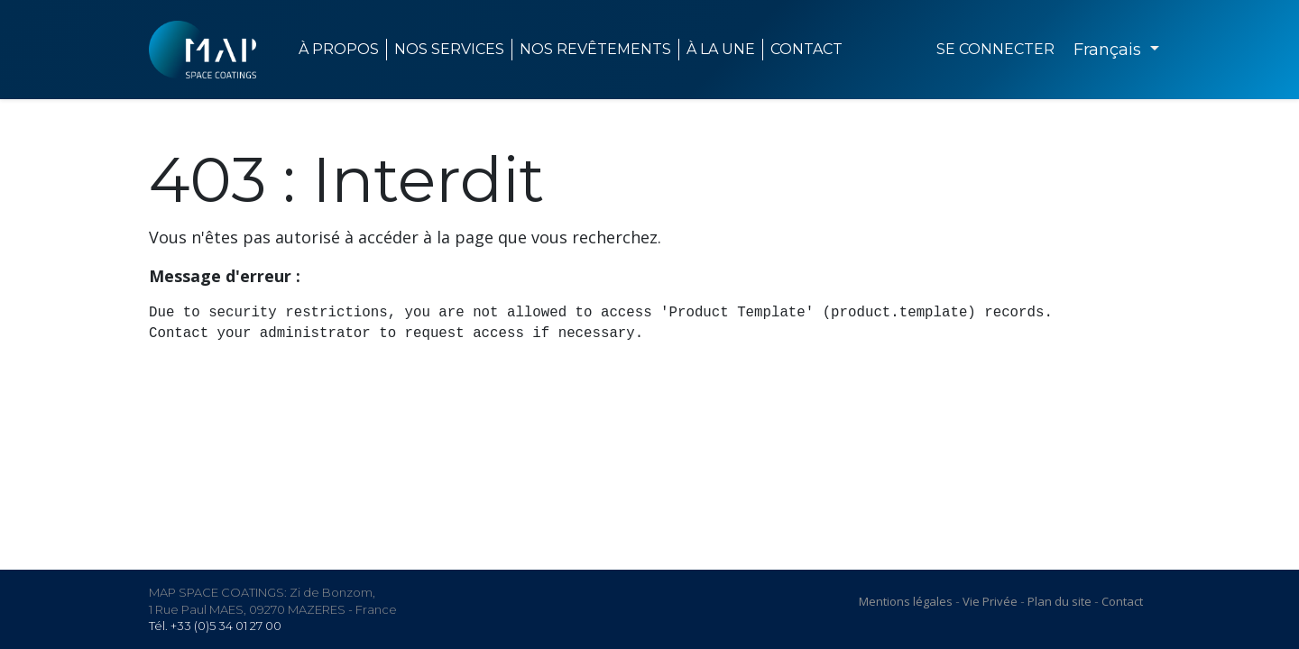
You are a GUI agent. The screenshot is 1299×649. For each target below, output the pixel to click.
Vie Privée (990, 601)
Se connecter (995, 49)
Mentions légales (906, 601)
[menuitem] (721, 50)
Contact (1122, 601)
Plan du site (1059, 601)
